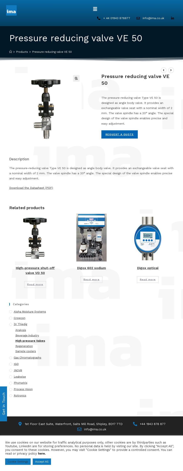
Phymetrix (20, 383)
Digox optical (148, 268)
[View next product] (171, 70)
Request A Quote (119, 134)
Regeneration (24, 346)
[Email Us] (92, 430)
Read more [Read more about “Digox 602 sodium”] (91, 279)
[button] (95, 9)
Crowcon (19, 318)
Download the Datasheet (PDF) (31, 188)
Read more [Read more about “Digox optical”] (148, 279)
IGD (16, 364)
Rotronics (20, 396)
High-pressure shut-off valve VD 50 (35, 270)
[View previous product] (164, 70)
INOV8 (18, 370)
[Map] (70, 424)
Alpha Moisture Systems (30, 312)
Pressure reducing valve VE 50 (52, 52)
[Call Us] (151, 424)
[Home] (10, 52)
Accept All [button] (42, 461)
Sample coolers (25, 351)
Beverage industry (27, 335)
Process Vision (23, 389)
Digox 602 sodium (91, 268)
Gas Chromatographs (27, 358)
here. (42, 453)
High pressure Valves (30, 341)
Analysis (20, 330)
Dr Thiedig (20, 324)
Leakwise (20, 376)
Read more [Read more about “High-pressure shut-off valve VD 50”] (35, 284)
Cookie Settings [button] (18, 461)
